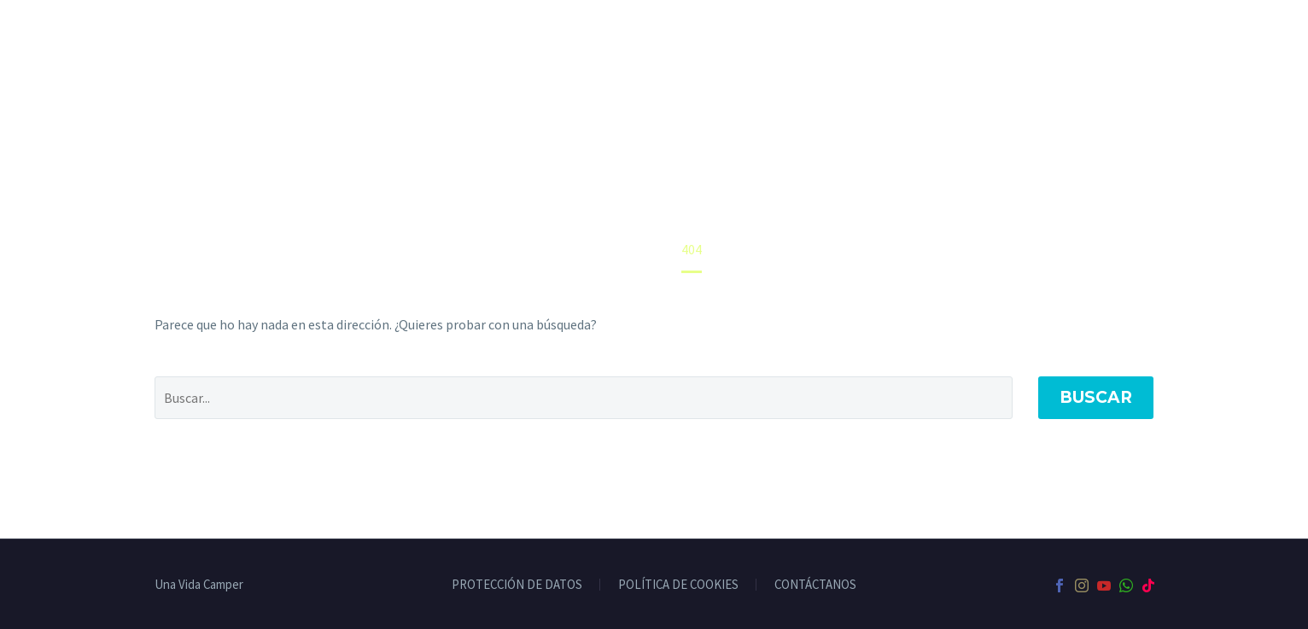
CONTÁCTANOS (815, 585)
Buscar (1096, 397)
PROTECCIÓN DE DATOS (517, 585)
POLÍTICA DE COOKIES (678, 585)
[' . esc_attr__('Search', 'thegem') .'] (584, 397)
